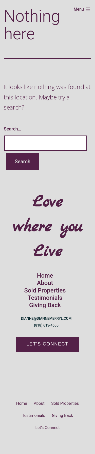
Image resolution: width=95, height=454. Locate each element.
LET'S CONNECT (48, 343)
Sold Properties (45, 290)
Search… (12, 128)
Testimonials (45, 297)
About (45, 282)
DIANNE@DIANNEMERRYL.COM (46, 318)
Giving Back (45, 305)
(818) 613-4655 (46, 325)
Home (45, 275)
